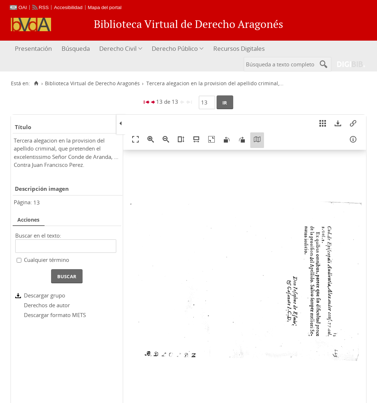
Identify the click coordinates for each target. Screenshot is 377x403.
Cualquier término (46, 259)
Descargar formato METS (55, 314)
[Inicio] (36, 83)
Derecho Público (175, 48)
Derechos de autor (47, 305)
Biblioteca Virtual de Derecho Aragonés (92, 83)
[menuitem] (34, 49)
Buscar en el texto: (38, 235)
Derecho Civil (118, 48)
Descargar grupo (44, 295)
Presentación (33, 48)
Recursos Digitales (239, 48)
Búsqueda (76, 48)
